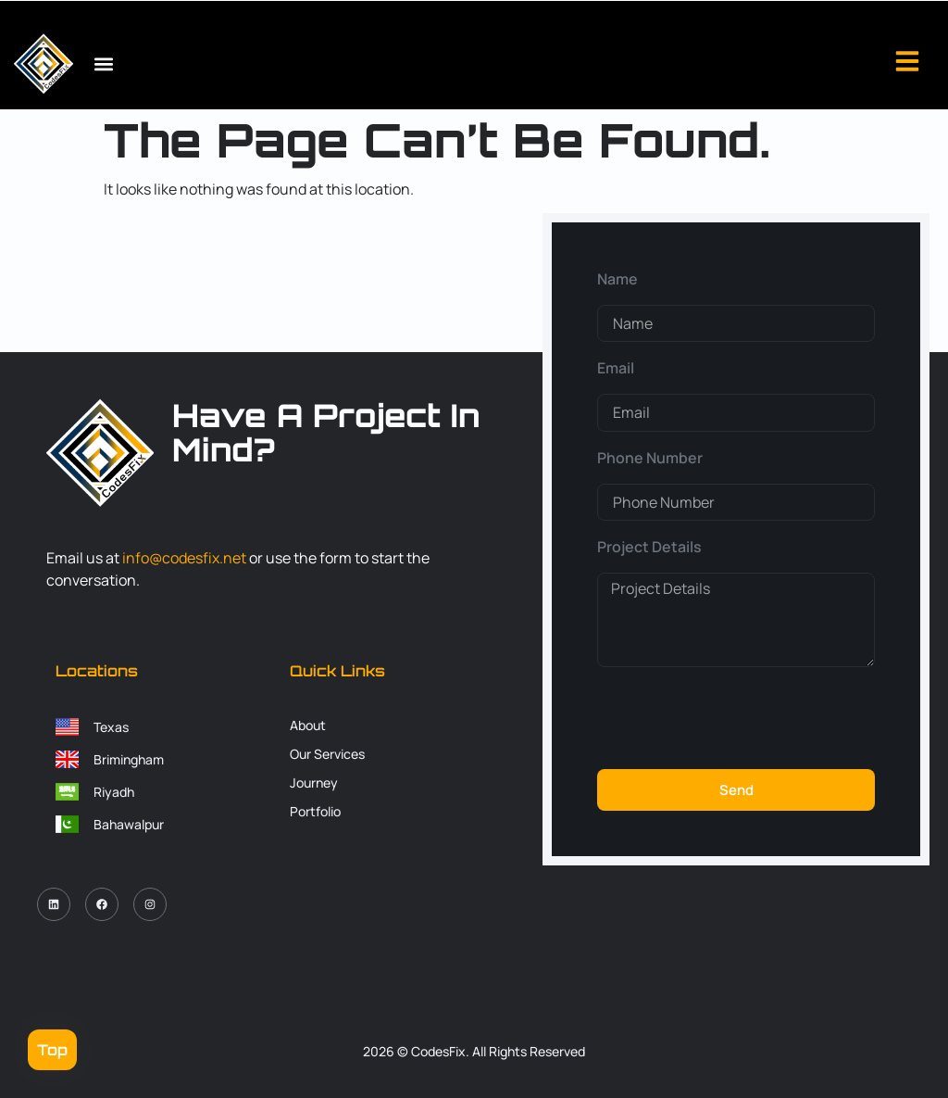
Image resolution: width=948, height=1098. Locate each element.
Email (615, 368)
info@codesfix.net (184, 558)
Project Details (649, 546)
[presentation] (738, 718)
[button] (103, 64)
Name (617, 279)
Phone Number (650, 458)
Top (52, 1050)
